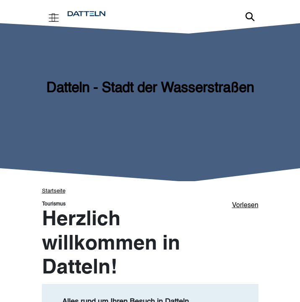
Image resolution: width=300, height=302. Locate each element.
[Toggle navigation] (53, 17)
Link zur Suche (250, 16)
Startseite (53, 191)
